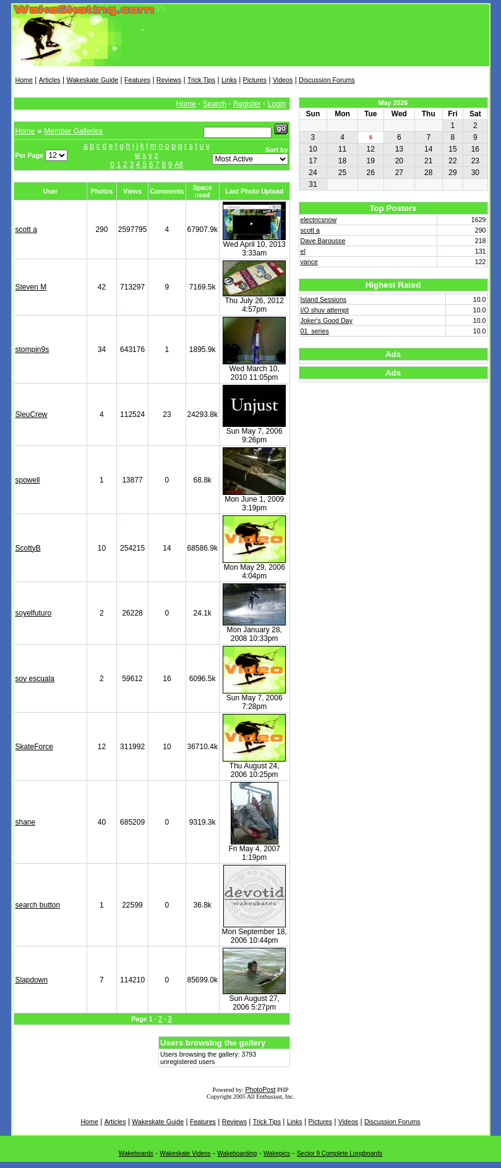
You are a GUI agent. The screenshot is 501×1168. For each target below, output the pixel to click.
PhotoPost (260, 1089)
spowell (27, 480)
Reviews (168, 80)
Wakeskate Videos (185, 1153)
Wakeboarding (237, 1153)
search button (38, 905)
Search (214, 104)
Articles (50, 80)
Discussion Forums (327, 80)
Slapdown (31, 980)
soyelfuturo (33, 613)
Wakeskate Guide (92, 80)
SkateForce (34, 746)
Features (137, 80)
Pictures (255, 80)
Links (229, 80)
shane (25, 822)
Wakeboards (136, 1153)
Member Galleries (73, 131)
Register (247, 104)
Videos (283, 80)
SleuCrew (31, 414)
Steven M (31, 287)
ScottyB (28, 548)
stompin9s (32, 349)
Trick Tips (201, 80)
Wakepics (276, 1153)
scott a (26, 229)
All (178, 164)
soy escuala (34, 678)
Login (277, 104)
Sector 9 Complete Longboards (339, 1153)
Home (24, 80)
